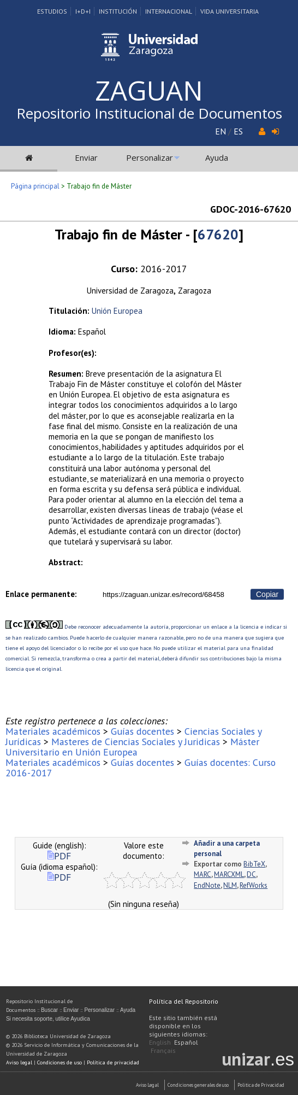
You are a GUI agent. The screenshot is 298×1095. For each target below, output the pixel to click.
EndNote (207, 885)
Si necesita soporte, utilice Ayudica (48, 1019)
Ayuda (216, 157)
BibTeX (254, 864)
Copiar (267, 594)
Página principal (35, 186)
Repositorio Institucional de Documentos (149, 113)
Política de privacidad (113, 1062)
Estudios (52, 11)
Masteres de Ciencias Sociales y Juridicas (135, 741)
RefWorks (253, 885)
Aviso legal (19, 1062)
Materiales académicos (52, 731)
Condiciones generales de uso (198, 1085)
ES (238, 131)
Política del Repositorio (183, 1001)
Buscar (49, 1010)
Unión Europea (117, 311)
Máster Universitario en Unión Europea (132, 746)
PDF (59, 856)
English (160, 1042)
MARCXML (229, 874)
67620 (218, 234)
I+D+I (83, 11)
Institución (118, 11)
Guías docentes (142, 731)
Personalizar (149, 157)
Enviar (86, 157)
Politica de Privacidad (260, 1085)
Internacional (168, 11)
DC (251, 874)
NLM (230, 885)
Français (163, 1050)
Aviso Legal (147, 1085)
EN (220, 131)
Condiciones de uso (59, 1062)
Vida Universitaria (229, 11)
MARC (202, 874)
